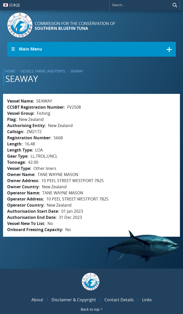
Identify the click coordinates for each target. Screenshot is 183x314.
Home (10, 71)
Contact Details (119, 300)
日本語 (11, 5)
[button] (91, 49)
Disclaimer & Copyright (74, 300)
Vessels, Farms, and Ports (43, 71)
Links (147, 300)
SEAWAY (76, 71)
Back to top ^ (92, 309)
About (37, 300)
